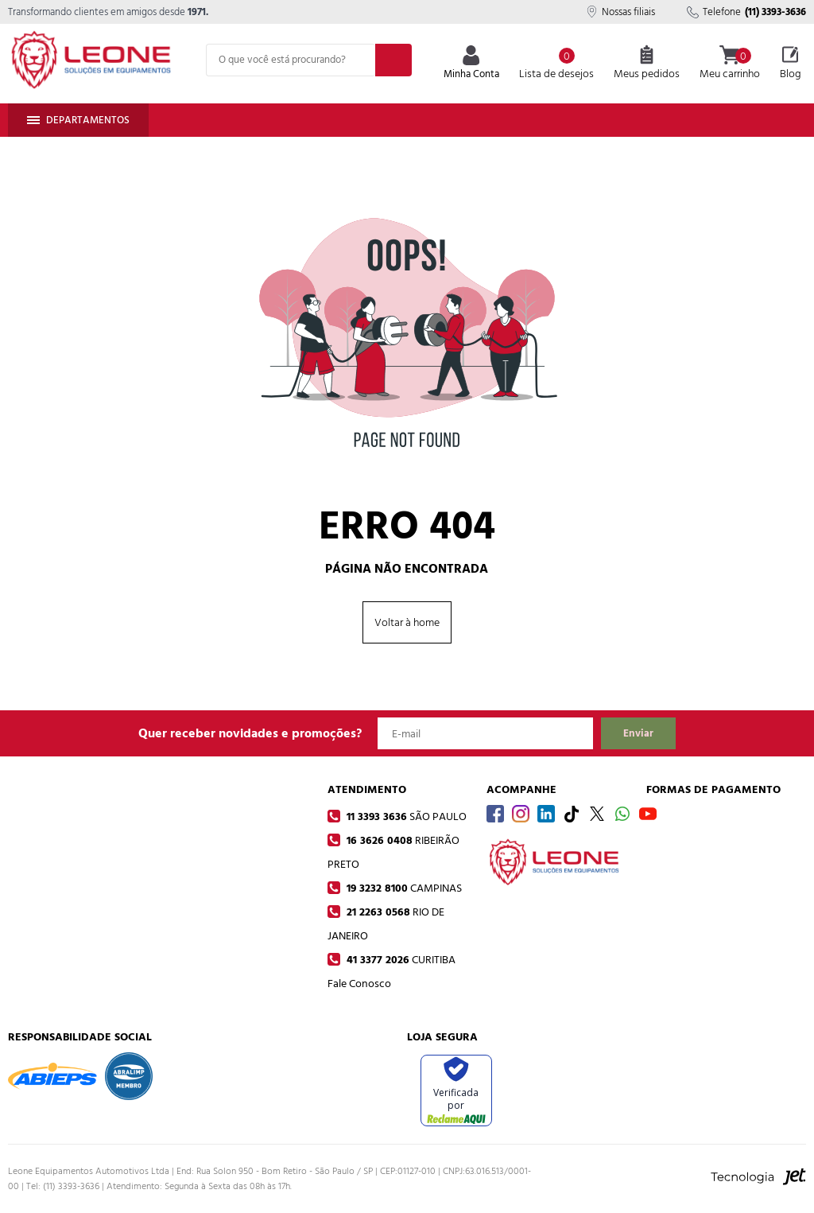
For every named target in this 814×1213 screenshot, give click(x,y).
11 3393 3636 (405, 816)
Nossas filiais (620, 12)
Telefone (746, 12)
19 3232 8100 (402, 888)
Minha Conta (471, 64)
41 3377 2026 (399, 960)
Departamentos (78, 120)
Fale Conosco (359, 983)
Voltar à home (407, 622)
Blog (790, 64)
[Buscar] (393, 60)
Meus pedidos (647, 64)
